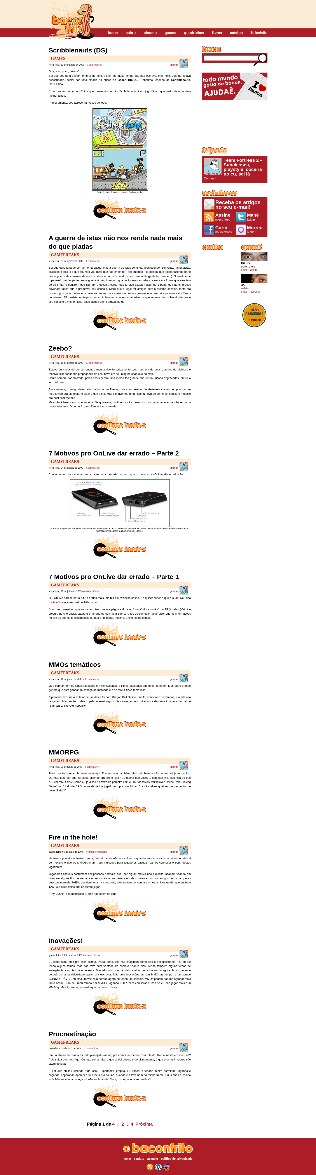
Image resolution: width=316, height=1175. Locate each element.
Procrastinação (72, 1034)
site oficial (57, 602)
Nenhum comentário (96, 851)
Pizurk (245, 263)
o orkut (256, 229)
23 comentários (94, 362)
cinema (150, 33)
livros (217, 33)
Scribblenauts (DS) (78, 50)
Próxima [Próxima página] (144, 1124)
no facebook (224, 229)
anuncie (152, 1159)
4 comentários (93, 260)
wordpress (158, 1167)
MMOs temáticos (75, 664)
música (236, 33)
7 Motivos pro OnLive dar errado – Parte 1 (114, 576)
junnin (174, 64)
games (170, 33)
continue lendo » (119, 208)
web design (166, 1167)
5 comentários (91, 1048)
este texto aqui (90, 773)
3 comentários (94, 64)
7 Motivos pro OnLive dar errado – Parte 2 (114, 453)
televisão (259, 33)
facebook (255, 291)
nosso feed (224, 216)
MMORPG (64, 752)
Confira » (234, 169)
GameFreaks (65, 255)
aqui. (95, 602)
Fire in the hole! (73, 837)
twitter (256, 216)
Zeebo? (60, 348)
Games (58, 58)
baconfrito (71, 20)
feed (150, 1167)
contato (139, 1159)
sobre (131, 33)
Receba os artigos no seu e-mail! (238, 204)
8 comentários (92, 766)
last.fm (253, 269)
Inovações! (66, 940)
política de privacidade (176, 1159)
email (244, 269)
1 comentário (92, 679)
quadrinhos (194, 33)
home (113, 33)
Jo (243, 285)
